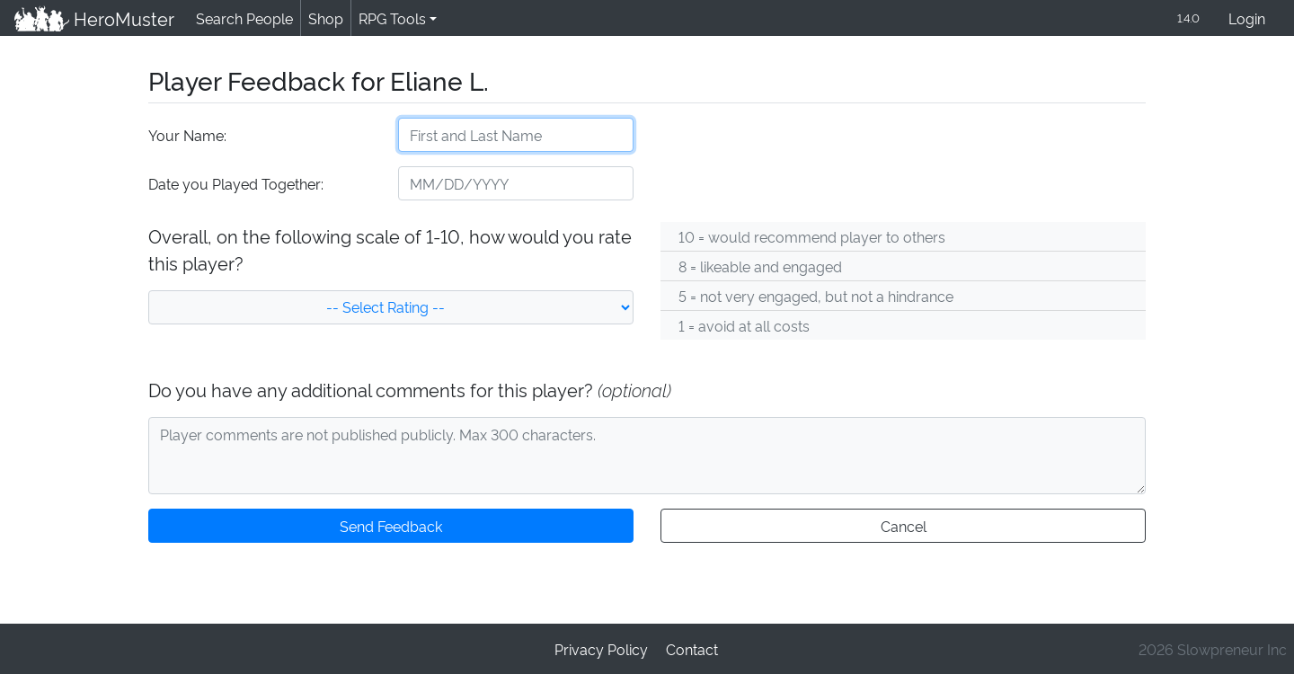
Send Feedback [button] (391, 527)
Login (1246, 19)
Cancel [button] (903, 527)
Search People (241, 18)
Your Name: (186, 136)
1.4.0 (1187, 18)
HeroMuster (93, 18)
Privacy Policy (602, 648)
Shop (323, 18)
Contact (691, 648)
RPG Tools (388, 18)
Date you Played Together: (235, 184)
